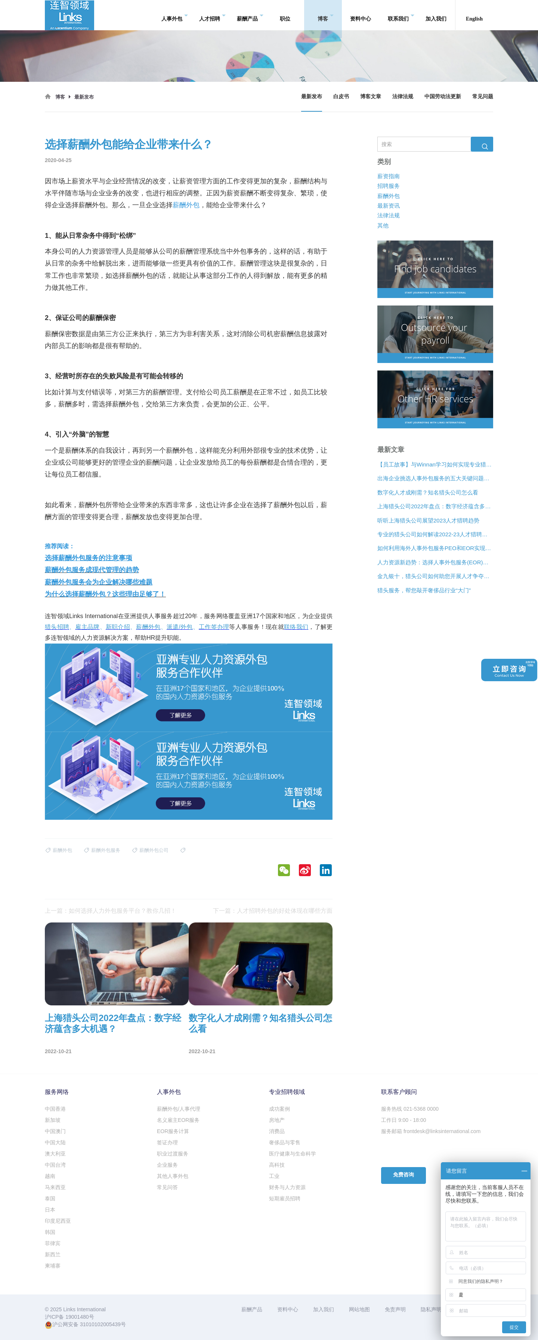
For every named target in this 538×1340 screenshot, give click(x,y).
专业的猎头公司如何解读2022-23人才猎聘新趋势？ (435, 534)
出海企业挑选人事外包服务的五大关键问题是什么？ (435, 478)
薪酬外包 (388, 195)
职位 (285, 15)
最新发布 (311, 96)
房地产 (277, 1120)
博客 (326, 15)
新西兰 (53, 1254)
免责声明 (395, 1309)
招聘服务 (388, 186)
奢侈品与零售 (284, 1142)
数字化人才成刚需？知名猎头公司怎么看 (427, 492)
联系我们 (401, 15)
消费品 (277, 1131)
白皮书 (341, 96)
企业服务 (167, 1164)
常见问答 (167, 1187)
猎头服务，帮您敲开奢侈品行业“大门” (424, 590)
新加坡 (53, 1120)
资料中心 (360, 15)
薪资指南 (388, 176)
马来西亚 (55, 1187)
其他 (383, 225)
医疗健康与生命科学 (292, 1153)
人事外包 (174, 15)
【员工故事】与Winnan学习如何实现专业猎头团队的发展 (435, 464)
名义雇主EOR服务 (178, 1120)
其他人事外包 (172, 1176)
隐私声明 (431, 1309)
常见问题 (482, 96)
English (474, 15)
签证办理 (167, 1142)
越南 (50, 1176)
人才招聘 (212, 15)
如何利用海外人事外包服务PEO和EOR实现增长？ (435, 548)
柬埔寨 (53, 1265)
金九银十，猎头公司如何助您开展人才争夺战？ (435, 576)
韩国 (50, 1232)
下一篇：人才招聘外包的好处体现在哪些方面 (273, 911)
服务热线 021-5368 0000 (410, 1108)
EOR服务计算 (173, 1131)
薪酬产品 (250, 15)
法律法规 (402, 96)
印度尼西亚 (58, 1220)
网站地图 (359, 1309)
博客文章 (370, 96)
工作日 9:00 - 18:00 (403, 1120)
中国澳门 (55, 1131)
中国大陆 (55, 1142)
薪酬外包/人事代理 (178, 1108)
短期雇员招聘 (284, 1198)
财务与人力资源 (287, 1187)
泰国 (50, 1198)
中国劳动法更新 (442, 96)
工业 (274, 1176)
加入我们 (436, 15)
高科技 (277, 1164)
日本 (50, 1209)
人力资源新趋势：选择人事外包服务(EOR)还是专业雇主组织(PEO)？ (435, 562)
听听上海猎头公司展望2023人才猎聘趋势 (428, 520)
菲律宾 (53, 1243)
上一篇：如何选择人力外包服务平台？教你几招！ (110, 911)
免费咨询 (403, 1175)
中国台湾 (55, 1164)
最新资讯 (388, 205)
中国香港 (55, 1108)
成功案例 (279, 1108)
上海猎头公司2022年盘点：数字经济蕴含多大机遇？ (435, 506)
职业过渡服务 (172, 1153)
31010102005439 (100, 1324)
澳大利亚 (55, 1153)
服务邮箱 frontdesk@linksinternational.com (430, 1131)
